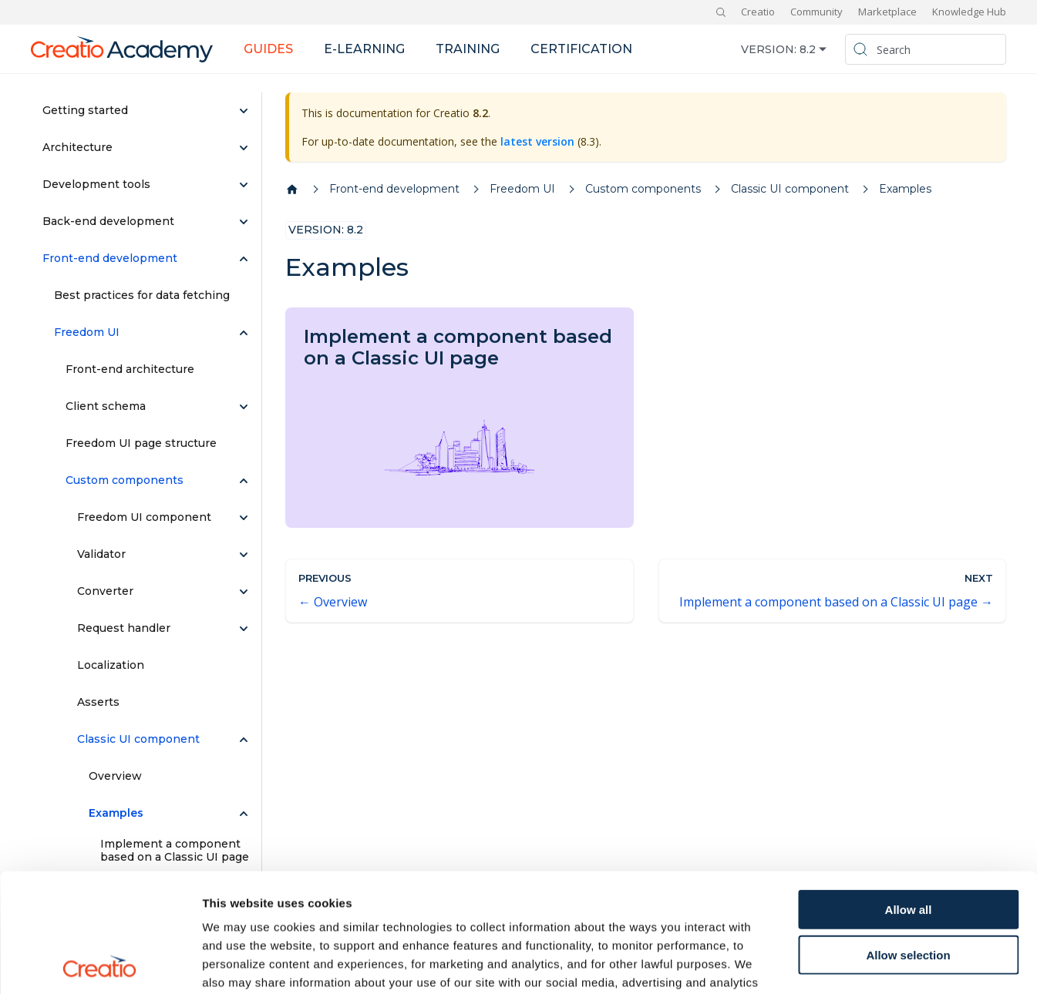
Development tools (96, 184)
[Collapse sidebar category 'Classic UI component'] (243, 740)
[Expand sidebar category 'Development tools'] (243, 185)
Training (468, 49)
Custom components (124, 480)
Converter (105, 591)
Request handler (123, 628)
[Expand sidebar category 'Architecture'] (243, 148)
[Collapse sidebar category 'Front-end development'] (243, 259)
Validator (101, 554)
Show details (809, 963)
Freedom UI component (144, 517)
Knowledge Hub (969, 11)
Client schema (106, 406)
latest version (537, 141)
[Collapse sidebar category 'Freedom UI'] (243, 333)
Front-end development (109, 258)
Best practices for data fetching (142, 295)
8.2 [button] (808, 49)
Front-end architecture (130, 369)
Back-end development (108, 221)
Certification (581, 49)
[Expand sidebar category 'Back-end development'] (243, 222)
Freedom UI (87, 332)
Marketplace (887, 11)
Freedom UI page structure (141, 443)
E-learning (364, 49)
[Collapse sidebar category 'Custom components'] (243, 481)
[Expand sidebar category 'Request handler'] (243, 629)
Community (816, 11)
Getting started (85, 110)
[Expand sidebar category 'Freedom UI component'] (243, 518)
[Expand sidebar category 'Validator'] (243, 555)
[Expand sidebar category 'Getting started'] (243, 111)
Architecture (77, 147)
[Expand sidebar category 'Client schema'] (243, 407)
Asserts (98, 702)
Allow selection (908, 836)
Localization (110, 665)
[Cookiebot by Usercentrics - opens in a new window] (99, 964)
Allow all (908, 791)
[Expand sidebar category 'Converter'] (243, 592)
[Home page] (292, 189)
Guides (268, 49)
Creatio (758, 11)
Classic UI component (138, 739)
